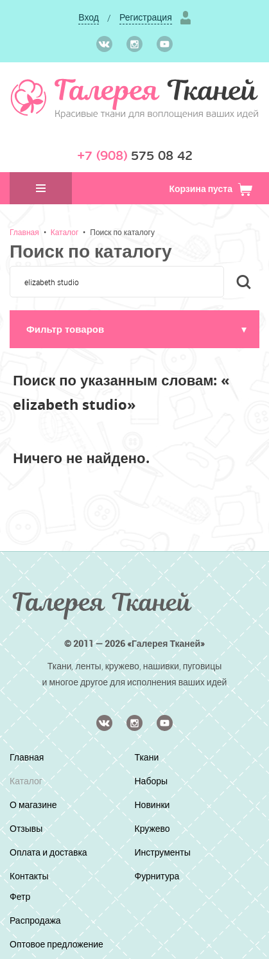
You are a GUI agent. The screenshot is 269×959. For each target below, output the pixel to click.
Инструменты (163, 852)
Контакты (29, 876)
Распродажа (35, 920)
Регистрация (145, 17)
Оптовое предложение (56, 944)
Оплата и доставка (48, 852)
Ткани (147, 757)
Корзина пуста (211, 188)
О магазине (33, 804)
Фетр (20, 896)
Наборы (151, 781)
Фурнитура (157, 876)
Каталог (65, 232)
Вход (88, 17)
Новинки (152, 804)
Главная (24, 232)
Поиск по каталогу (122, 232)
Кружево (152, 828)
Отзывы (26, 828)
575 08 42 (135, 156)
